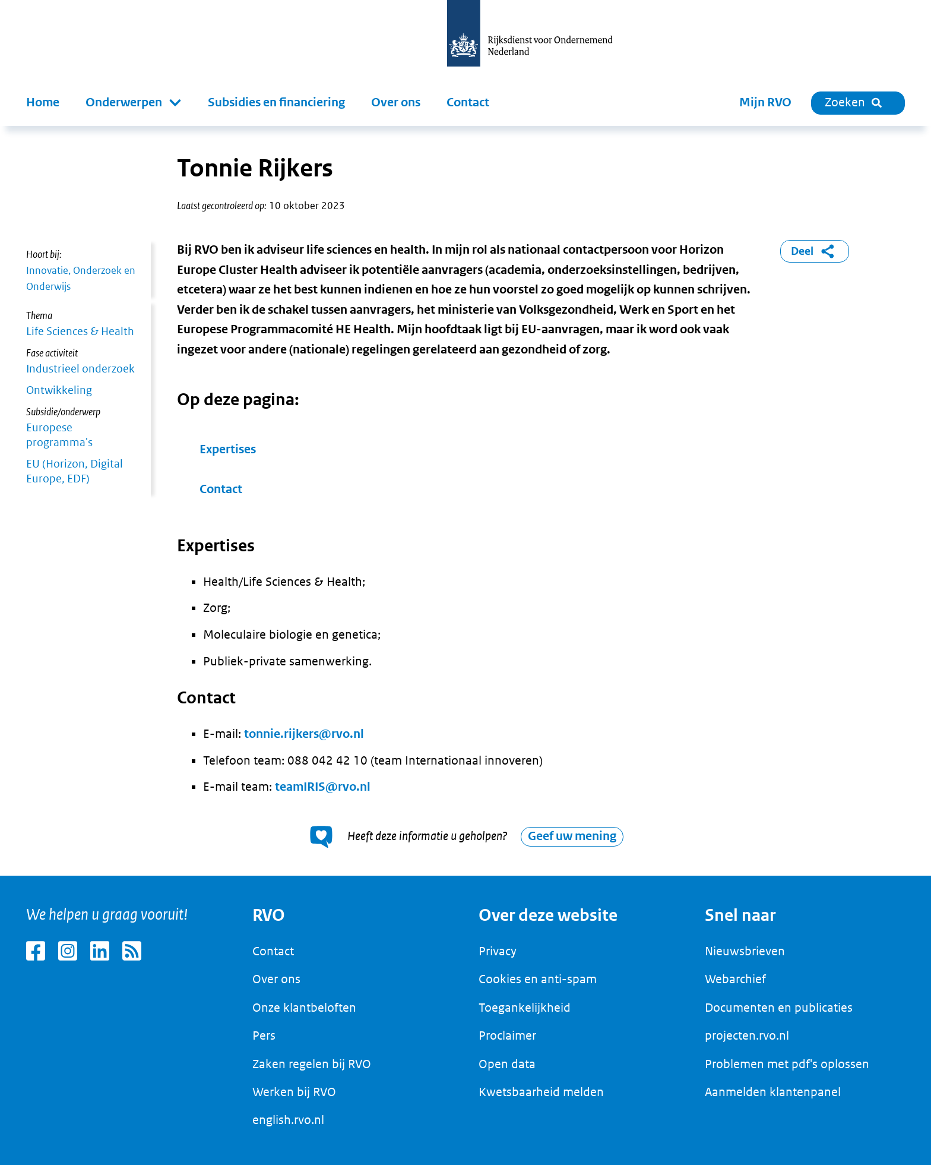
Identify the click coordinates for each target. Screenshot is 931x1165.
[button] (133, 103)
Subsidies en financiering (276, 102)
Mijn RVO (765, 102)
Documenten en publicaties (779, 1007)
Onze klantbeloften (304, 1007)
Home (42, 102)
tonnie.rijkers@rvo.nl (304, 734)
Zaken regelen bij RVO (311, 1064)
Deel (815, 251)
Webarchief (735, 979)
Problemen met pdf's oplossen (787, 1064)
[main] (465, 501)
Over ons (395, 102)
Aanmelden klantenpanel (773, 1092)
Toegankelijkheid (525, 1007)
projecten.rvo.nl (747, 1035)
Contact (467, 102)
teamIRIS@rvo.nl (322, 786)
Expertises (228, 449)
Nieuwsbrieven (745, 951)
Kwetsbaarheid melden (541, 1092)
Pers (264, 1035)
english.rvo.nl (288, 1120)
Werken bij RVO (294, 1092)
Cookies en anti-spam (538, 979)
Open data (507, 1064)
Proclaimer (507, 1035)
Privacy (498, 951)
